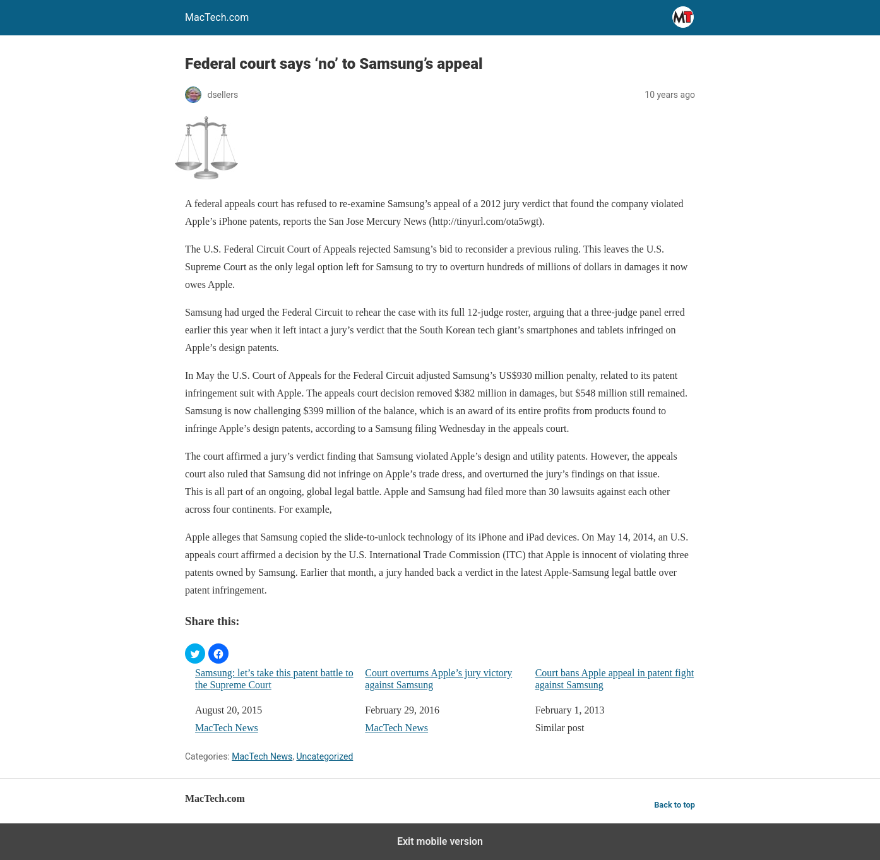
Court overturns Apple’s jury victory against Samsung (438, 678)
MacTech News (226, 727)
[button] (195, 653)
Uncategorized (324, 756)
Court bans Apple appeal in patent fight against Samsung (614, 678)
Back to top (674, 804)
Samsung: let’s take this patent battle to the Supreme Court (274, 678)
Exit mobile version (440, 841)
